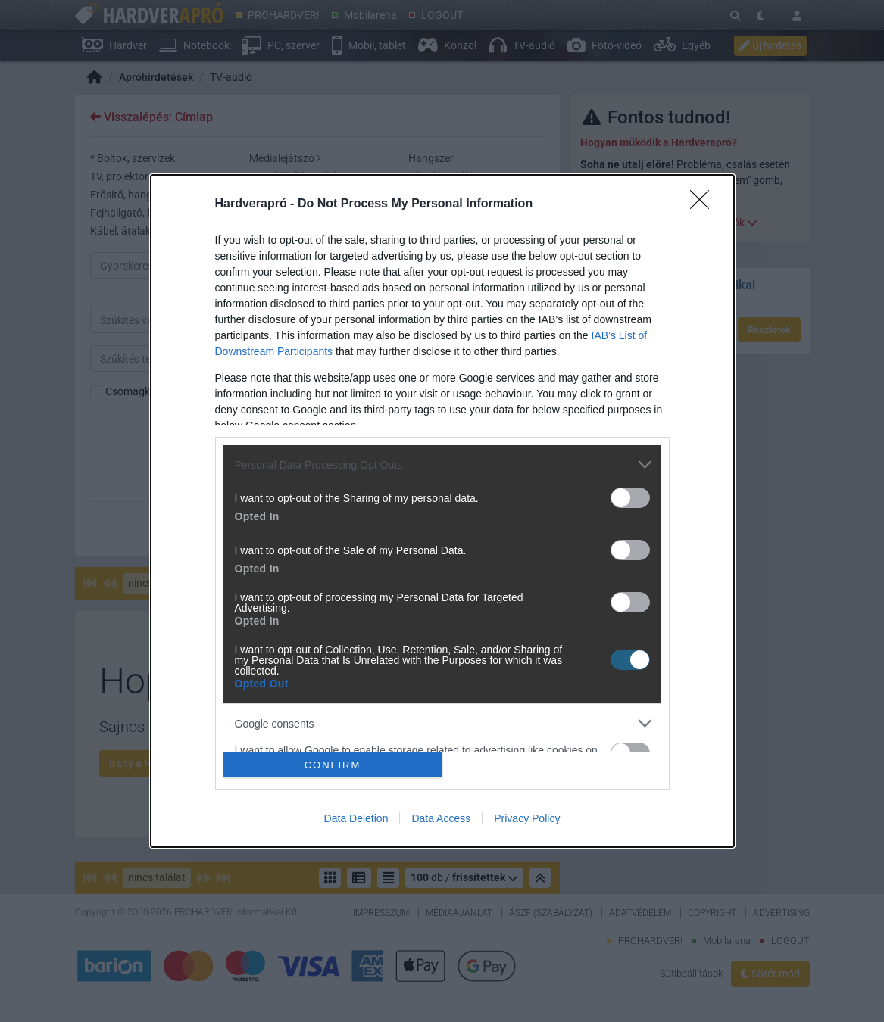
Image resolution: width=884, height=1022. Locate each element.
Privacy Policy (527, 818)
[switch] (630, 498)
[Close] (704, 204)
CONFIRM (333, 765)
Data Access (440, 818)
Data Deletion (356, 818)
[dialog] (442, 511)
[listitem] (442, 464)
